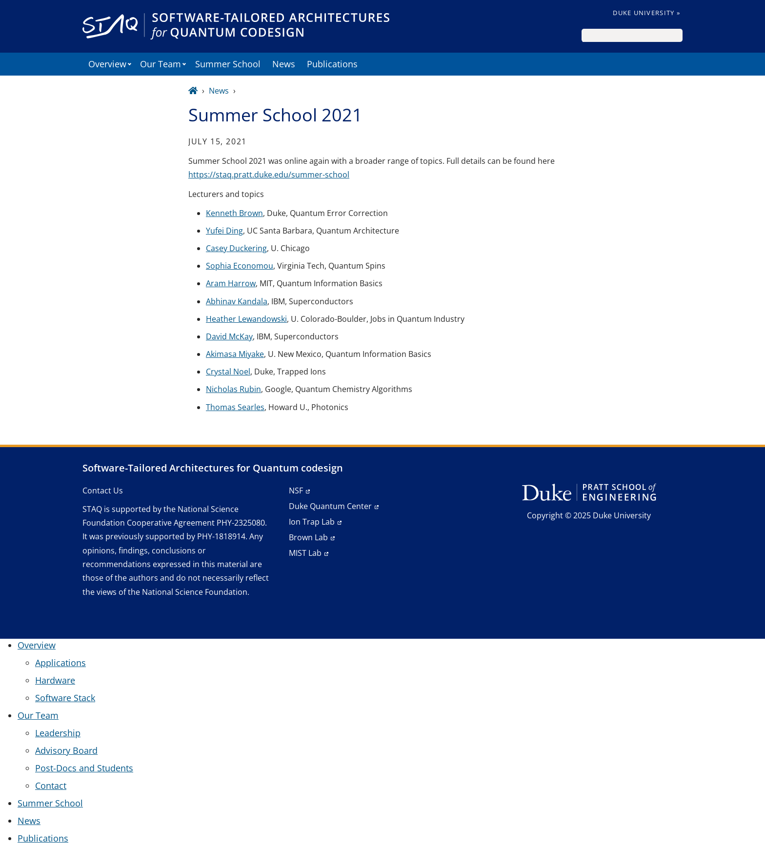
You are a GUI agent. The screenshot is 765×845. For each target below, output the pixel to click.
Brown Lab (308, 537)
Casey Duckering (236, 248)
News (283, 64)
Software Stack (65, 698)
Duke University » (646, 12)
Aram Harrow (231, 283)
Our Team (160, 64)
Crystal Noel (228, 371)
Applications (60, 662)
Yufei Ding (224, 230)
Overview (107, 64)
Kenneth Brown (234, 213)
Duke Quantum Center (330, 506)
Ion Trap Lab (312, 521)
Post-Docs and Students (84, 768)
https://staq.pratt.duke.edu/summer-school (268, 174)
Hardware (55, 680)
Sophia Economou (239, 265)
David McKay (229, 336)
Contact (50, 785)
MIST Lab (305, 553)
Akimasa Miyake (235, 354)
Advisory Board (66, 750)
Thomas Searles (235, 407)
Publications (332, 64)
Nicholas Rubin (233, 389)
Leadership (58, 733)
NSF (296, 490)
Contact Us (102, 490)
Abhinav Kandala (236, 301)
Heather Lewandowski (246, 319)
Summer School (228, 64)
